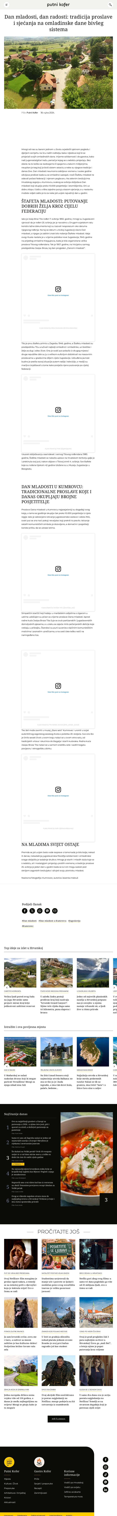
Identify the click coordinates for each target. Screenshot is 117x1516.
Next (114, 986)
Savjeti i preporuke (43, 1478)
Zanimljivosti (40, 1487)
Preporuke (9, 1483)
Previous (7, 986)
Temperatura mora (73, 1491)
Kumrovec (28, 926)
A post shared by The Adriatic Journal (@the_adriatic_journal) (58, 725)
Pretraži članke (110, 5)
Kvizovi (7, 1492)
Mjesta (7, 1473)
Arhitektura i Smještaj (15, 1487)
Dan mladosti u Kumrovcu (53, 920)
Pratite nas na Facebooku (105, 1454)
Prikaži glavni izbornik (7, 5)
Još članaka (58, 1414)
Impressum (8, 1510)
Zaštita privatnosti (38, 1510)
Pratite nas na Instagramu (105, 1461)
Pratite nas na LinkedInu (105, 1484)
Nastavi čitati (20, 983)
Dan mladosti (30, 920)
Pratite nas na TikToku (105, 1469)
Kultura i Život (11, 1478)
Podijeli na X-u (32, 911)
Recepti (38, 1483)
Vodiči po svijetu (72, 1482)
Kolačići (69, 1510)
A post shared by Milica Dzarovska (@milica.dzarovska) (58, 328)
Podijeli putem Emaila (55, 911)
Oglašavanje (22, 1510)
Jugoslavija (74, 920)
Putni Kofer (58, 5)
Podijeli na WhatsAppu (40, 911)
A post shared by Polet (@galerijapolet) (58, 449)
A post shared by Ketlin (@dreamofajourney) (58, 828)
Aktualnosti (9, 1497)
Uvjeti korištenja (55, 1510)
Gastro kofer (39, 1457)
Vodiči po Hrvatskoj (73, 1477)
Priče (36, 1473)
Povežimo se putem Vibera (105, 1477)
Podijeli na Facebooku (24, 911)
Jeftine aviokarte (72, 1486)
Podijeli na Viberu (47, 911)
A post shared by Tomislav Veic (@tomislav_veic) (58, 608)
